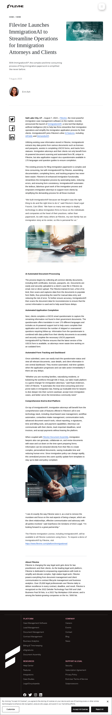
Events (68, 627)
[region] (56, 706)
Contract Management (32, 636)
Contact (68, 632)
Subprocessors (71, 683)
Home (11, 17)
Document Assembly (32, 654)
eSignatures (28, 650)
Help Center (28, 665)
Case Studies (28, 679)
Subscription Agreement (75, 670)
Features (27, 670)
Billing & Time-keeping (32, 645)
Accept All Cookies (80, 709)
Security (68, 665)
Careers (68, 623)
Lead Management (31, 627)
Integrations (28, 674)
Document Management (33, 632)
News (18, 17)
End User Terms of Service (76, 679)
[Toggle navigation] (102, 6)
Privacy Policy (71, 674)
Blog (67, 636)
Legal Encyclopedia (31, 683)
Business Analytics (31, 641)
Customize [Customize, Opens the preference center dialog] (11, 709)
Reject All (99, 709)
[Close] (108, 702)
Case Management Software (35, 623)
